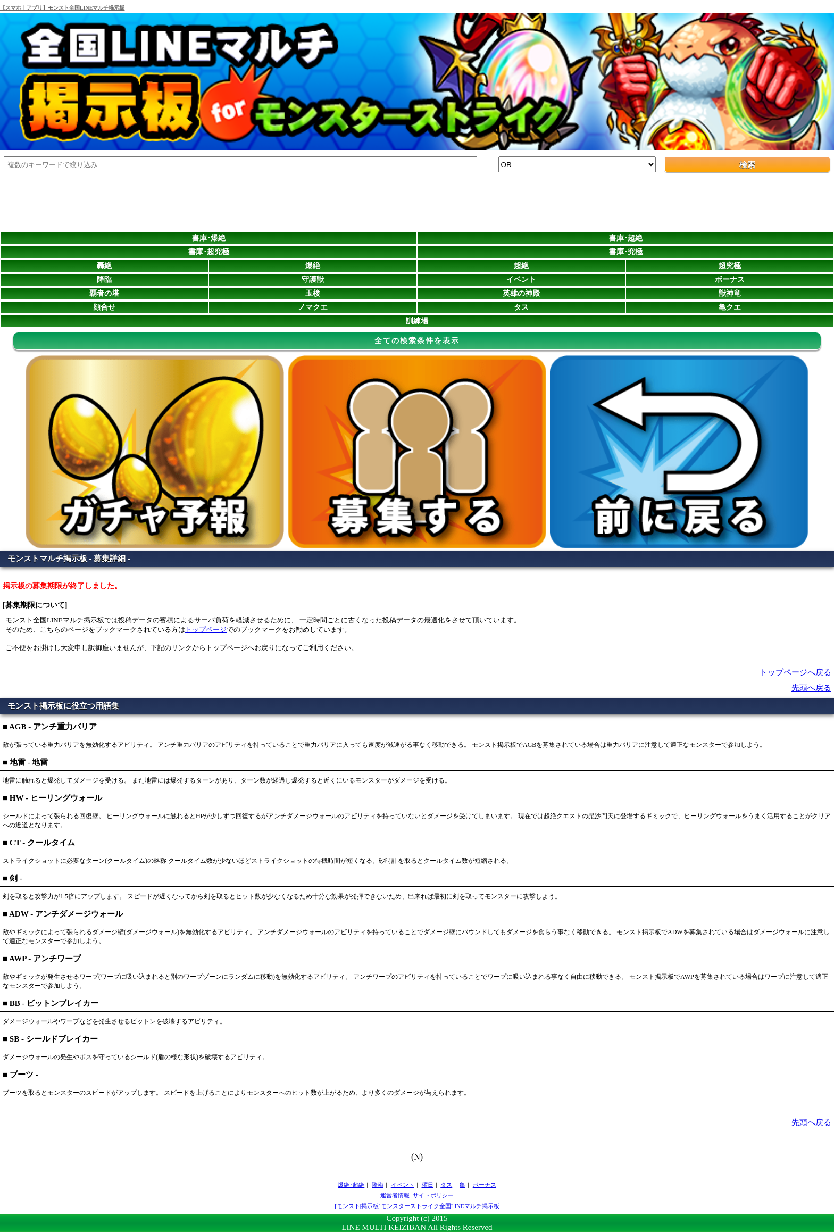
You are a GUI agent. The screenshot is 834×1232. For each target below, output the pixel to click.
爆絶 (312, 266)
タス (521, 307)
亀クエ (730, 307)
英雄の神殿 (521, 293)
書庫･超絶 (626, 238)
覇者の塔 (104, 293)
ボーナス (730, 280)
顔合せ (104, 307)
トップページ (206, 630)
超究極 (730, 266)
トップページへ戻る (795, 672)
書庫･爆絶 (209, 238)
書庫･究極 (626, 252)
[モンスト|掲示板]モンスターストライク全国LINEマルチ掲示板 (417, 1206)
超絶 (521, 266)
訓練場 (417, 321)
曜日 (427, 1184)
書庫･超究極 (208, 252)
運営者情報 (395, 1195)
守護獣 (313, 280)
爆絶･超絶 (351, 1184)
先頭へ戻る (811, 688)
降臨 (104, 280)
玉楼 (312, 293)
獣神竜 (730, 293)
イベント (521, 280)
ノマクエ (313, 307)
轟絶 (104, 266)
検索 (747, 165)
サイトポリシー (433, 1195)
